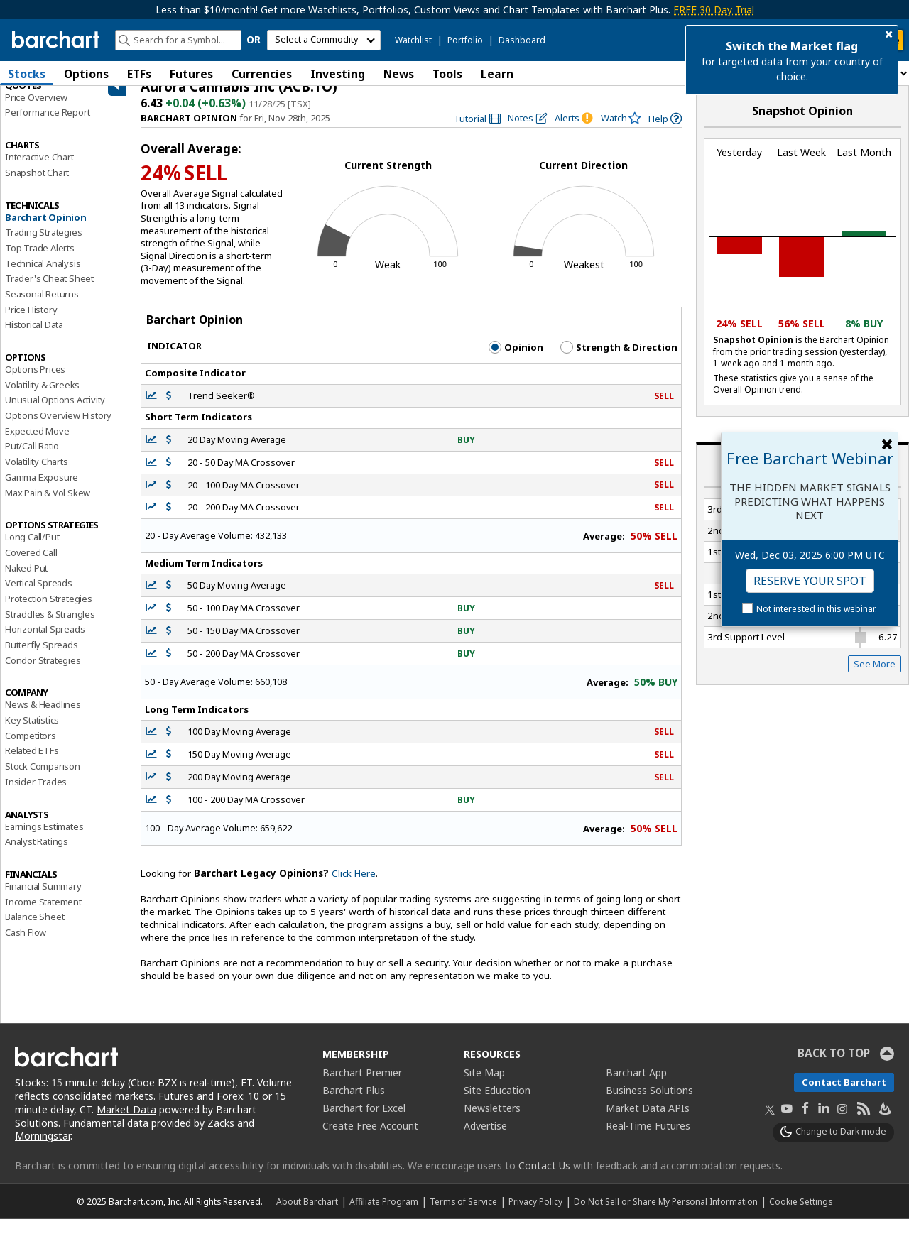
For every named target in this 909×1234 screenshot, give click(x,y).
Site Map (484, 1086)
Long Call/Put (32, 551)
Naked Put (26, 582)
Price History (31, 323)
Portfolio (465, 40)
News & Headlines (43, 719)
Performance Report (47, 127)
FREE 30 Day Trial (713, 9)
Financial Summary (43, 900)
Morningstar (42, 1150)
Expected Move (37, 445)
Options (86, 74)
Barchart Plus (353, 1104)
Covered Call (31, 566)
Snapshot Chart (37, 186)
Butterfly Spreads (41, 659)
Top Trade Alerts (40, 262)
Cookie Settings (800, 1216)
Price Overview (36, 111)
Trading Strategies (43, 246)
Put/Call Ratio (32, 460)
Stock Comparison (42, 780)
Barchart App (636, 1086)
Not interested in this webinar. (816, 609)
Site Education (497, 1104)
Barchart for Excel (363, 1122)
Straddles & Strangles (50, 628)
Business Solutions (649, 1104)
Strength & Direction (618, 361)
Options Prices (35, 383)
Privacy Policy (535, 1216)
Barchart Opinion (46, 231)
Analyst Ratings (36, 855)
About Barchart (307, 1216)
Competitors (30, 749)
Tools (447, 74)
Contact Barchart (844, 1096)
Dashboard (522, 40)
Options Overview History (58, 429)
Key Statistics (32, 734)
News (398, 74)
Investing (337, 74)
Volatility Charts (36, 475)
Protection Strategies (48, 612)
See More (875, 678)
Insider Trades (36, 796)
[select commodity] (324, 40)
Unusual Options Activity (55, 414)
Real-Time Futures (648, 1140)
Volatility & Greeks (42, 399)
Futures (191, 74)
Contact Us (544, 1180)
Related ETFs (32, 765)
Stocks (26, 74)
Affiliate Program (383, 1216)
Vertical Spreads (38, 597)
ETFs (139, 74)
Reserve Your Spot (809, 581)
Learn (497, 74)
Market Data (126, 1123)
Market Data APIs (648, 1122)
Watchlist (413, 40)
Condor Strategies (43, 674)
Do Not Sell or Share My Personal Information (666, 1216)
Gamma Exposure (41, 491)
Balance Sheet (34, 931)
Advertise (485, 1140)
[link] (477, 133)
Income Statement (43, 916)
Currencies (262, 74)
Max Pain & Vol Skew (47, 507)
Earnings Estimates (44, 840)
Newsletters (492, 1122)
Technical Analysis (42, 277)
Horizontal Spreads (45, 644)
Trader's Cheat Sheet (49, 293)
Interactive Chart (39, 171)
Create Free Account (370, 1140)
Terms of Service (463, 1216)
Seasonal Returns (42, 308)
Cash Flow (25, 946)
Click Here (354, 888)
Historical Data (34, 339)
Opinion (516, 361)
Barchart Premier (362, 1086)
